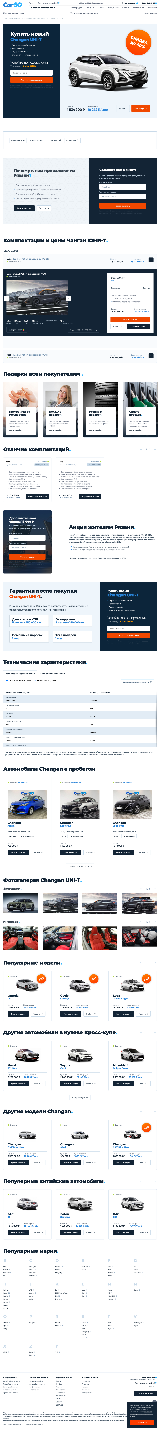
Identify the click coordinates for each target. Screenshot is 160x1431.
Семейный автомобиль (11, 1381)
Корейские (86, 1390)
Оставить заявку (123, 206)
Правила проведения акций (34, 1424)
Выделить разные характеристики (136, 682)
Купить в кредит (141, 108)
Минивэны (59, 1404)
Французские (87, 1393)
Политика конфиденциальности (13, 1424)
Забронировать (138, 326)
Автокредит (76, 8)
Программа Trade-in (10, 1393)
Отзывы (152, 1387)
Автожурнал (138, 8)
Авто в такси (34, 1390)
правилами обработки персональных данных (39, 87)
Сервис (125, 8)
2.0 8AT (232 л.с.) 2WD (46, 680)
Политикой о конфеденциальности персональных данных (141, 1414)
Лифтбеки (59, 1387)
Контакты (152, 8)
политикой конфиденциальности (19, 564)
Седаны (58, 1381)
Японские (85, 1384)
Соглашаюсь (142, 1422)
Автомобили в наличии (38, 1384)
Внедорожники (61, 1396)
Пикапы (58, 1398)
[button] (6, 298)
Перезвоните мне (145, 1393)
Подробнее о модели (37, 496)
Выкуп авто (113, 8)
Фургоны (59, 1401)
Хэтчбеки (59, 1384)
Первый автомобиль (10, 1384)
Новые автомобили (36, 1381)
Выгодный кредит (9, 1390)
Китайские (86, 1381)
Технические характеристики (84, 13)
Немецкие (85, 1387)
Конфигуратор (35, 1387)
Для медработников (10, 1387)
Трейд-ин (90, 8)
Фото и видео (150, 13)
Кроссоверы (60, 1393)
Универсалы (60, 1390)
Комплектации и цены (13, 13)
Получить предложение (31, 80)
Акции (101, 8)
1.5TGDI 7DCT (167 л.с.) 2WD (20, 680)
